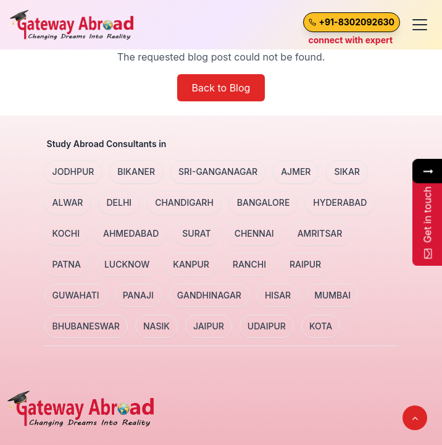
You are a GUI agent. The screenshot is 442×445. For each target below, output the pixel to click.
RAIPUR (305, 264)
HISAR (278, 295)
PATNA (66, 264)
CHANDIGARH (184, 202)
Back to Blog (221, 88)
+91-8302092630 (356, 22)
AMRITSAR (320, 233)
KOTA (320, 326)
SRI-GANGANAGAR (217, 171)
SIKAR (346, 171)
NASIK (156, 326)
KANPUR (191, 264)
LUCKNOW (126, 264)
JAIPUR (208, 326)
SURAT (196, 233)
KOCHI (66, 233)
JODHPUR (73, 171)
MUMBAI (332, 295)
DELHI (118, 202)
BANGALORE (263, 202)
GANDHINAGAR (209, 295)
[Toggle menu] (419, 24)
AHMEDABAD (131, 233)
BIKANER (136, 171)
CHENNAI (254, 233)
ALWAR (67, 202)
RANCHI (249, 264)
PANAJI (138, 295)
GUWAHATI (75, 295)
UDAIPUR (267, 326)
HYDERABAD (340, 202)
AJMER (296, 171)
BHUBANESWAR (86, 326)
